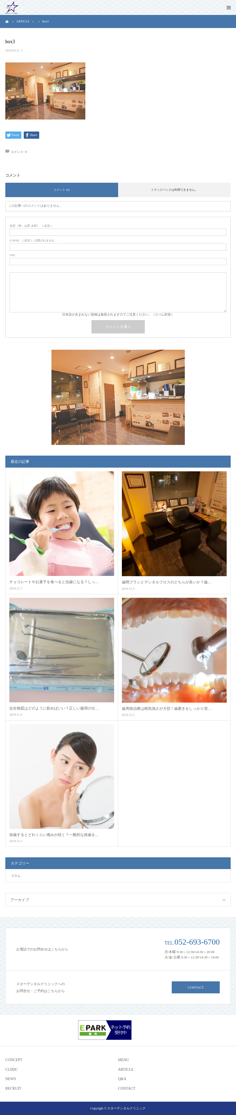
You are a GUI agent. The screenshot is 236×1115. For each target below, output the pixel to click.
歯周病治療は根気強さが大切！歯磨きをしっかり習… (166, 709)
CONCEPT (13, 1060)
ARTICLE (126, 1070)
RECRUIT (13, 1088)
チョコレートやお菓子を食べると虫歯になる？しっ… (54, 582)
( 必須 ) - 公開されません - (33, 240)
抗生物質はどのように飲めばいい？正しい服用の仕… (54, 708)
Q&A (122, 1079)
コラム (16, 876)
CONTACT (196, 987)
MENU (123, 1060)
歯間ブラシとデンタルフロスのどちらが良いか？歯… (166, 582)
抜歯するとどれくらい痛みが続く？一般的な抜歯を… (54, 835)
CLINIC (11, 1070)
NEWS (10, 1079)
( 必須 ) (31, 225)
